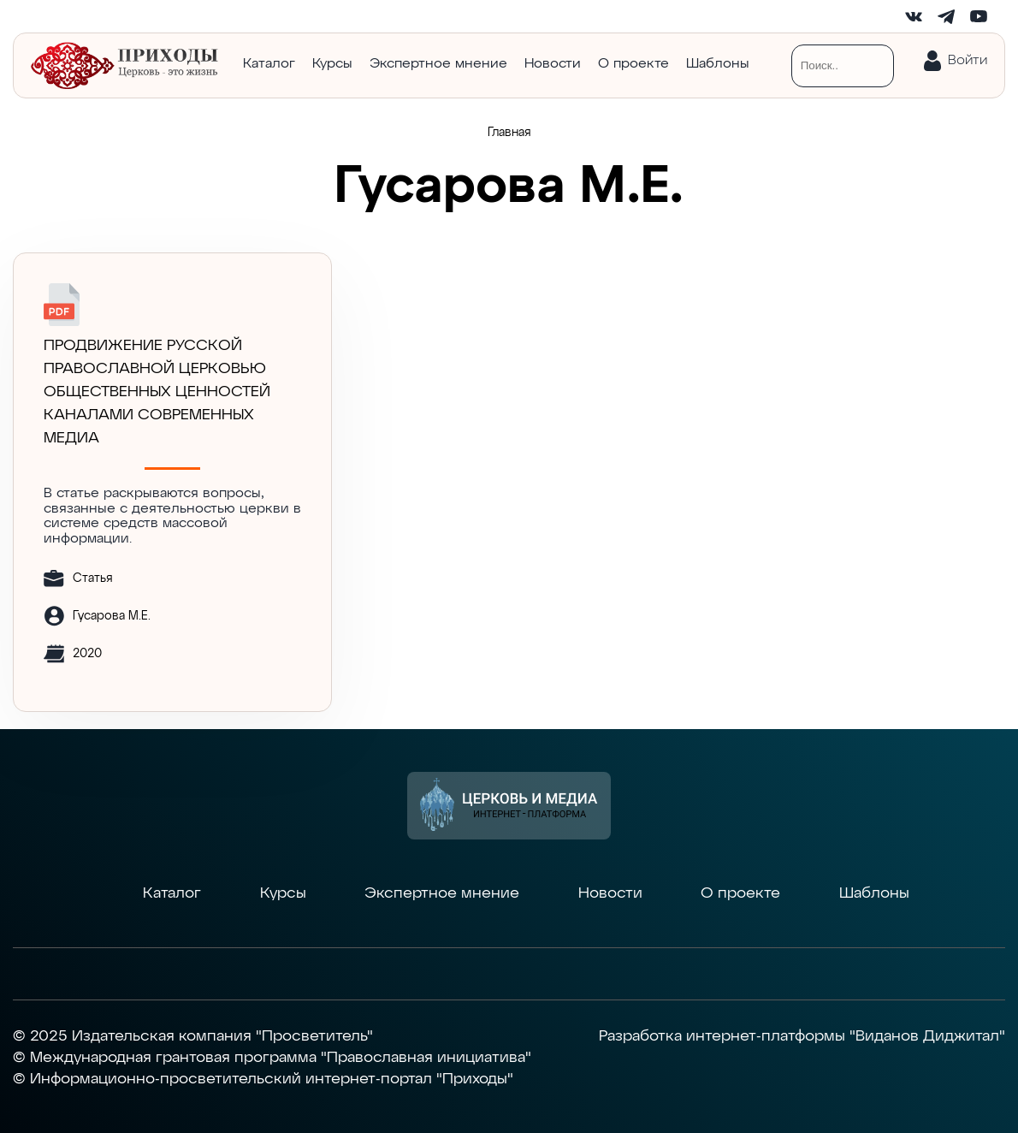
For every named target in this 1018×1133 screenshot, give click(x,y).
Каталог (269, 64)
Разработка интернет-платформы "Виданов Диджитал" (802, 1036)
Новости (552, 64)
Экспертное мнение (438, 64)
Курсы (332, 64)
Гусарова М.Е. (112, 616)
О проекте (633, 64)
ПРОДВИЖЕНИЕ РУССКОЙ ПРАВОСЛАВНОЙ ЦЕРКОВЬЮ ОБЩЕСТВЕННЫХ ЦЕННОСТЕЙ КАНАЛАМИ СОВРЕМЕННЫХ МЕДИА (157, 392)
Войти (967, 61)
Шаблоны (717, 64)
